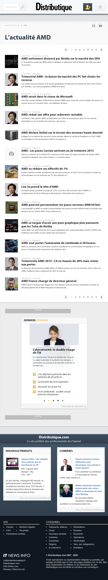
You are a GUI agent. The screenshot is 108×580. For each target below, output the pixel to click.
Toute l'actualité (12, 25)
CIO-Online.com (10, 566)
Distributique (54, 7)
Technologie (79, 541)
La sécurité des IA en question (53, 381)
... (71, 50)
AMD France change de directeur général (48, 281)
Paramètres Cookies (15, 534)
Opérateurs (79, 537)
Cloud (51, 530)
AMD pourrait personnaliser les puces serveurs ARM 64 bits (60, 205)
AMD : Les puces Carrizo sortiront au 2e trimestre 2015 (57, 150)
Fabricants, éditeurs (58, 527)
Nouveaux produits (57, 534)
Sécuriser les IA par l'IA (49, 386)
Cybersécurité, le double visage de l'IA (54, 351)
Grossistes (54, 541)
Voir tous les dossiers (73, 406)
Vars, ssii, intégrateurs (84, 544)
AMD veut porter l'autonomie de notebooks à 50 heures (58, 243)
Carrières (53, 537)
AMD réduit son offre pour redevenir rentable (51, 114)
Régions (53, 544)
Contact (9, 527)
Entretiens (78, 547)
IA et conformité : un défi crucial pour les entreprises (54, 393)
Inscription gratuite (87, 7)
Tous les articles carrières (88, 510)
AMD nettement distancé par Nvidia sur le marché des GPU (60, 58)
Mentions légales (27, 527)
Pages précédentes (66, 50)
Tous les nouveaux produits (33, 498)
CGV (8, 530)
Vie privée (24, 530)
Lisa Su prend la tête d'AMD (39, 187)
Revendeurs (79, 527)
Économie (78, 534)
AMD (25, 25)
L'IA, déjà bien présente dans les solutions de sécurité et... (54, 376)
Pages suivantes (101, 50)
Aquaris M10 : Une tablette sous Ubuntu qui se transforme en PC (34, 462)
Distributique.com (11, 563)
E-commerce (55, 547)
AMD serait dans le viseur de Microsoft (47, 96)
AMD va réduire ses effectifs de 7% (44, 168)
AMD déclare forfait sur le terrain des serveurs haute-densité (62, 132)
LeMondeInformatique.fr (14, 560)
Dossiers (78, 530)
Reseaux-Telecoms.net (14, 569)
